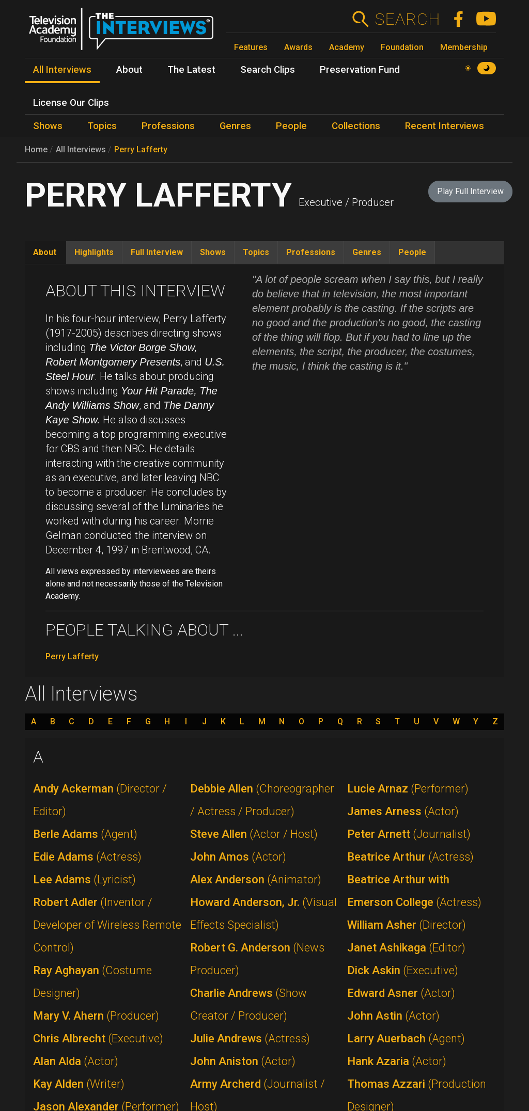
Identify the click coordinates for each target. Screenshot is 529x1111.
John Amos (238, 856)
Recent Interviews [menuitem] (444, 126)
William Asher (406, 924)
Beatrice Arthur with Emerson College (414, 891)
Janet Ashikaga (406, 947)
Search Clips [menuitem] (267, 69)
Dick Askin (402, 970)
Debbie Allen (262, 800)
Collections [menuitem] (356, 126)
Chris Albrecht (98, 1038)
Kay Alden (79, 1083)
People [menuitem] (291, 126)
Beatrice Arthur (410, 856)
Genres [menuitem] (235, 126)
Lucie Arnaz (408, 788)
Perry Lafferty (140, 149)
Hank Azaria (396, 1061)
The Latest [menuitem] (191, 69)
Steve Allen (254, 834)
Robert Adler (107, 925)
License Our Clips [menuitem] (71, 102)
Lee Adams (84, 879)
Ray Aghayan (92, 981)
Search (407, 19)
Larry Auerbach (406, 1038)
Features (251, 47)
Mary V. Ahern (96, 1015)
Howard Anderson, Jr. (263, 913)
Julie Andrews (250, 1038)
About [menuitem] (129, 69)
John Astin (393, 1015)
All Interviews (81, 149)
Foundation (402, 47)
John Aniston (242, 1061)
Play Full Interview (470, 191)
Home (36, 149)
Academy (346, 47)
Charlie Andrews (248, 1004)
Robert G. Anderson (257, 959)
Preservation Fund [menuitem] (360, 69)
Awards (298, 47)
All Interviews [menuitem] (62, 69)
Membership (464, 47)
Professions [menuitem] (168, 126)
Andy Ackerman (100, 800)
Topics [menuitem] (102, 126)
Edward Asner (401, 993)
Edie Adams (87, 856)
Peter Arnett (409, 834)
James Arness (403, 811)
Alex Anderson (255, 879)
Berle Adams (85, 834)
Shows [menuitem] (48, 126)
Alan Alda (75, 1061)
